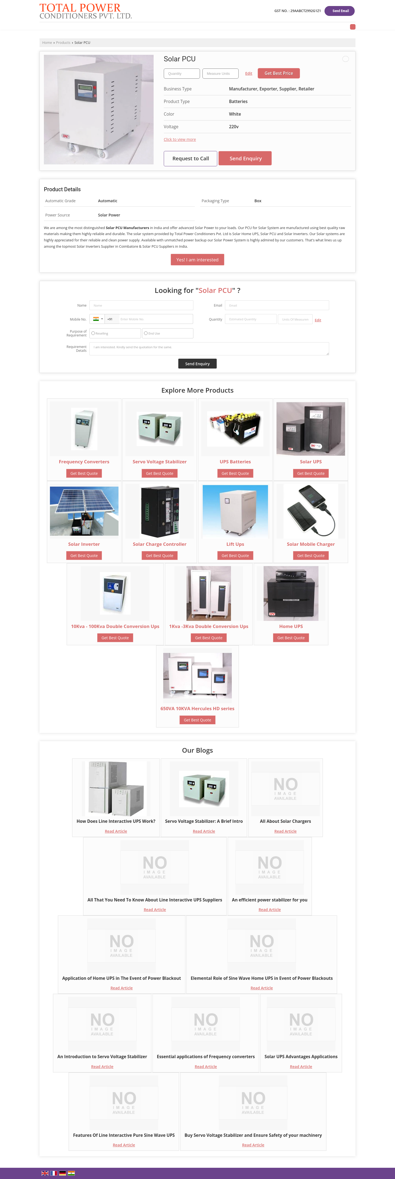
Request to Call (191, 158)
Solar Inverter (84, 544)
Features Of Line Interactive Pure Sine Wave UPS (124, 1135)
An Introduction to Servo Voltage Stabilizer (102, 1057)
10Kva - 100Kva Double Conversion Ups (115, 626)
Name (82, 305)
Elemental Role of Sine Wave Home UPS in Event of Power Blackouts (262, 978)
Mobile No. (78, 319)
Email (218, 305)
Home (47, 42)
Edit (248, 73)
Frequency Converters (84, 461)
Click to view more (180, 139)
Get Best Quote (84, 473)
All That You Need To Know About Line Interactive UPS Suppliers (155, 900)
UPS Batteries (235, 461)
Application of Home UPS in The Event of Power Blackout (121, 978)
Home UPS (291, 626)
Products (63, 42)
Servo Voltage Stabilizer (160, 461)
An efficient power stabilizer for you (269, 900)
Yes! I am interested (197, 259)
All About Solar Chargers (285, 821)
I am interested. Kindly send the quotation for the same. (209, 348)
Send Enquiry (246, 158)
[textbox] (220, 73)
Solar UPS (311, 461)
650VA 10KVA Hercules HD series (197, 708)
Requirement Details (76, 349)
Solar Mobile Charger (311, 544)
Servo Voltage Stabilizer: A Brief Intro (204, 821)
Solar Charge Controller (160, 544)
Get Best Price (279, 73)
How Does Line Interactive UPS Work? (116, 821)
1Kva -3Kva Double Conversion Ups (209, 626)
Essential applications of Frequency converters (206, 1057)
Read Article (116, 831)
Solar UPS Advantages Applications (301, 1057)
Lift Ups (235, 544)
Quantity (215, 319)
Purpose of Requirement (76, 333)
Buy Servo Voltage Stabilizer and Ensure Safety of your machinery (253, 1135)
